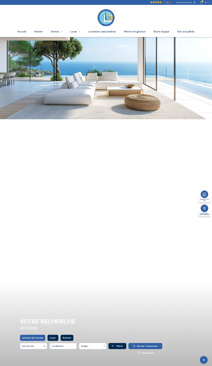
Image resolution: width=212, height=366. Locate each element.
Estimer (67, 337)
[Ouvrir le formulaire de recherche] (117, 346)
